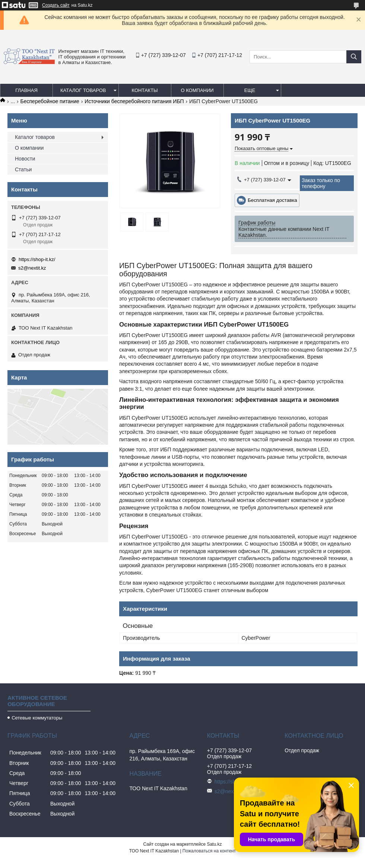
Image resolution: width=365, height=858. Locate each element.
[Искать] (353, 56)
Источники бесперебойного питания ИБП (134, 101)
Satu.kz (214, 844)
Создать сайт (56, 5)
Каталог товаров (83, 90)
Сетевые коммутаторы (37, 718)
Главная (26, 90)
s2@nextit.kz (32, 268)
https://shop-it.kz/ (37, 259)
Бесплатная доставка (272, 200)
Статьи (23, 169)
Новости (25, 159)
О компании (197, 90)
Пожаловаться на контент (209, 851)
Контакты (144, 90)
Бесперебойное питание (49, 101)
